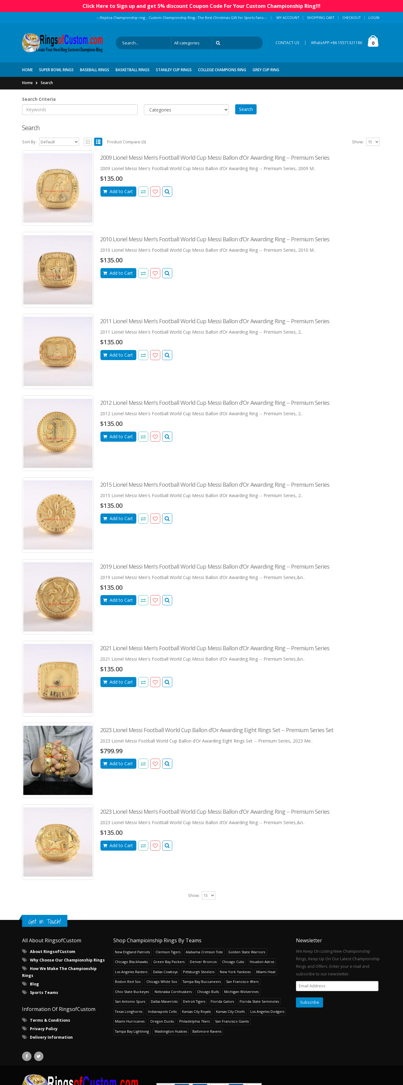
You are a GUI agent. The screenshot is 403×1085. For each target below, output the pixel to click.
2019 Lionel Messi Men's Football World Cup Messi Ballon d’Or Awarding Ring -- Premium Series (214, 566)
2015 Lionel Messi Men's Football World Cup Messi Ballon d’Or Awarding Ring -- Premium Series (214, 484)
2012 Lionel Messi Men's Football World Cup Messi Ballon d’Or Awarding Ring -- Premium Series (214, 402)
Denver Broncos (203, 961)
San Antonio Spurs (130, 1001)
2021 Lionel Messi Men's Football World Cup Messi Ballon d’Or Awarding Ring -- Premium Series (214, 648)
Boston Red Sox (128, 981)
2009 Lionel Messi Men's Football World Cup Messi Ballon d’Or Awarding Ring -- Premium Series (214, 157)
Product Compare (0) (126, 142)
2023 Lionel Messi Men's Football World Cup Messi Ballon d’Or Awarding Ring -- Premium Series (214, 811)
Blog (34, 984)
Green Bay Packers (168, 961)
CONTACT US (287, 42)
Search (47, 82)
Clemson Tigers (168, 952)
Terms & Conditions (50, 1020)
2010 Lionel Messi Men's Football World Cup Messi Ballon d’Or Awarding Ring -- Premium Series (214, 239)
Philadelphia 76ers (194, 1021)
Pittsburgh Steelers (198, 971)
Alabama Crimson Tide (204, 952)
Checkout (351, 17)
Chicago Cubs (233, 961)
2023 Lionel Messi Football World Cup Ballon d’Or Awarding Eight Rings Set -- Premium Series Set (216, 730)
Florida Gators (222, 1001)
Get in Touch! (44, 921)
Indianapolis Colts (162, 1011)
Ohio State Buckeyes (132, 991)
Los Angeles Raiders (131, 971)
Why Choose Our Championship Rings (67, 960)
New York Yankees (235, 971)
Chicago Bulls (208, 991)
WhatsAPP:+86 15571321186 (336, 42)
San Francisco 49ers (242, 981)
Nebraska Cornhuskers (173, 991)
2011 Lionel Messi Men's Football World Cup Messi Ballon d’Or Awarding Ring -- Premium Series (214, 321)
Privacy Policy (44, 1028)
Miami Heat (265, 971)
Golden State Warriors (246, 952)
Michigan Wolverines (241, 991)
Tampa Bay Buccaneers (202, 981)
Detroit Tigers (194, 1001)
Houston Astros (262, 961)
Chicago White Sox (161, 981)
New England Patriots (132, 952)
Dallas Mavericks (164, 1001)
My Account (287, 17)
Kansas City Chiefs (230, 1011)
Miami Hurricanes (130, 1021)
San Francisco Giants (232, 1021)
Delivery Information (51, 1037)
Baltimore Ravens (206, 1031)
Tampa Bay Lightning (132, 1031)
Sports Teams (44, 992)
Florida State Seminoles (259, 1001)
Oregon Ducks (162, 1021)
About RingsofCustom (52, 951)
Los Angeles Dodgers (267, 1011)
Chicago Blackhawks (131, 961)
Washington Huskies (171, 1031)
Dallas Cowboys (165, 971)
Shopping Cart (321, 17)
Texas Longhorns (128, 1011)
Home (27, 82)
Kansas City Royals (196, 1011)
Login (373, 17)
